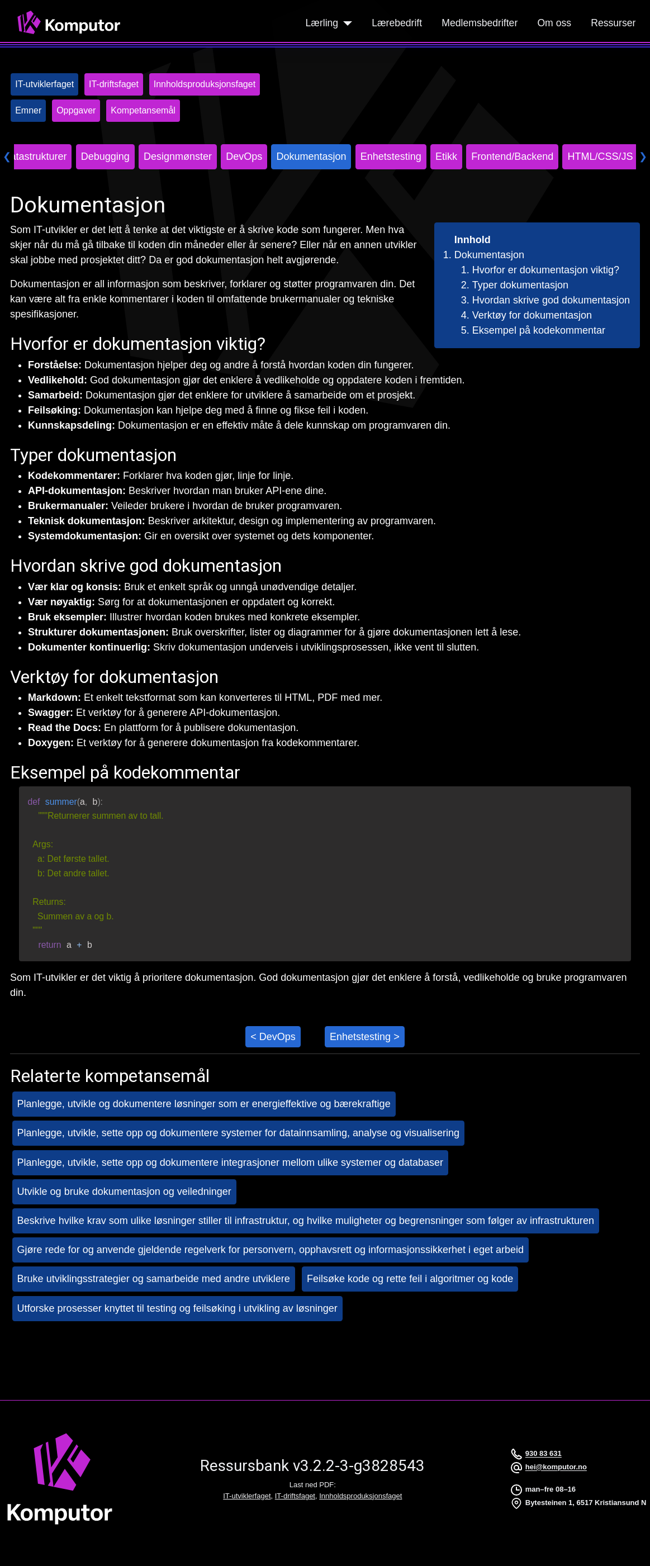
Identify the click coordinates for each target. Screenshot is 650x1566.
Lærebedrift (397, 23)
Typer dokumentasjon (520, 285)
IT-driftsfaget (295, 1496)
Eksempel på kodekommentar (538, 330)
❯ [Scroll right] (643, 156)
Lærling (321, 23)
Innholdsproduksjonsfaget (360, 1496)
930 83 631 (543, 1454)
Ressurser (613, 23)
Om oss (554, 23)
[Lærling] (345, 23)
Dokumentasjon (489, 254)
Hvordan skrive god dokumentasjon (551, 300)
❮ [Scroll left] (7, 156)
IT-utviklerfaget (247, 1496)
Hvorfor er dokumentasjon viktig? (545, 270)
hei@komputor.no (556, 1467)
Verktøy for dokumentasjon (532, 315)
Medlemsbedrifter (480, 23)
